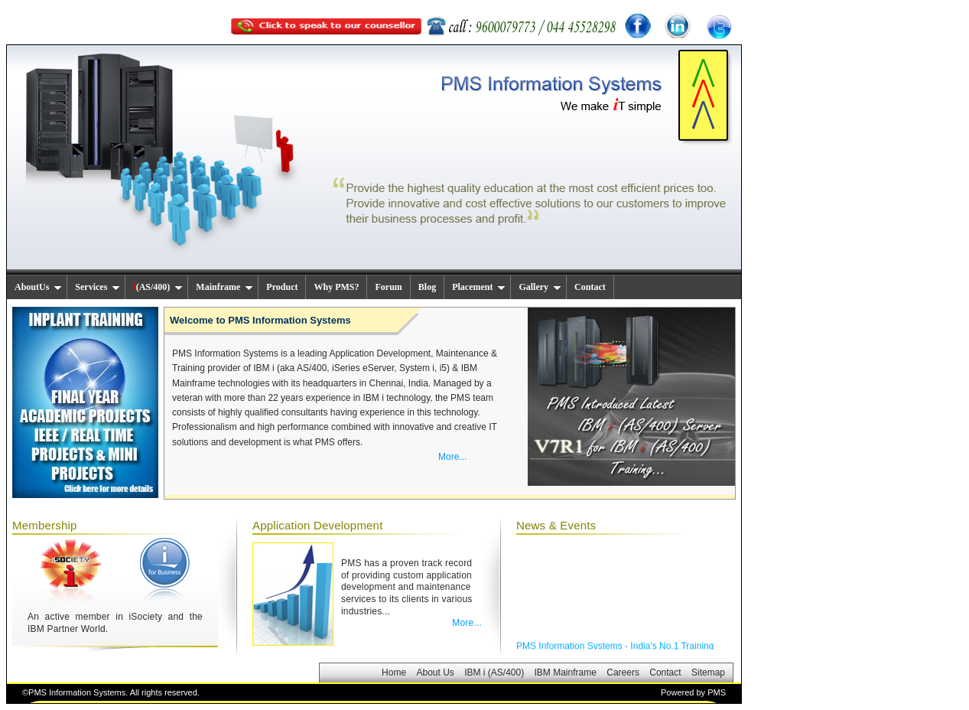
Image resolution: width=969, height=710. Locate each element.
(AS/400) (158, 287)
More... (452, 456)
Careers (622, 672)
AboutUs (38, 287)
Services (97, 287)
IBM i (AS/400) (494, 672)
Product (282, 287)
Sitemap (708, 672)
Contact (590, 287)
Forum (388, 287)
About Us (435, 672)
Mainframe (224, 287)
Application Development (317, 525)
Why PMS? (336, 287)
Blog (427, 287)
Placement (479, 287)
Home (394, 672)
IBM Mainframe (566, 672)
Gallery (540, 287)
